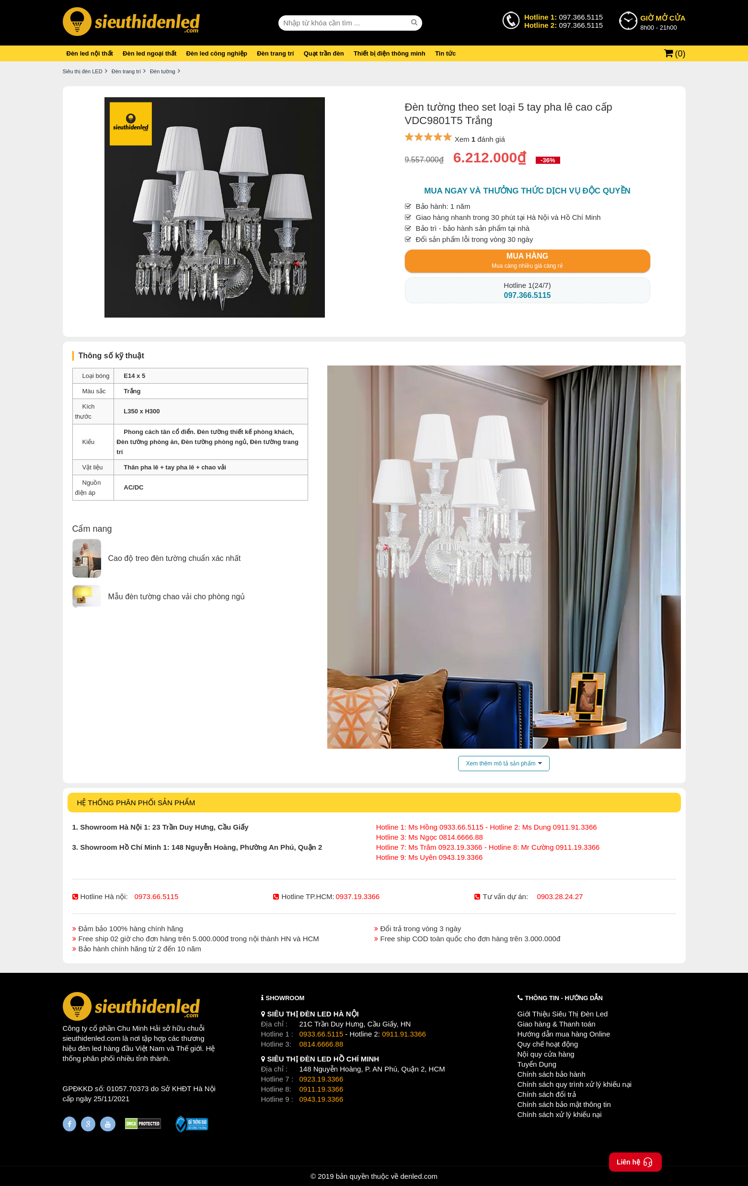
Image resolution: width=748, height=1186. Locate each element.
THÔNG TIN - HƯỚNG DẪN (564, 998)
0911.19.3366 (321, 1089)
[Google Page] (88, 1124)
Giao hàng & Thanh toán (557, 1024)
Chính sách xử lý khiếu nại (560, 1114)
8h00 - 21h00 (662, 22)
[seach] (415, 22)
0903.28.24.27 (560, 896)
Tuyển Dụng (537, 1064)
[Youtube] (107, 1124)
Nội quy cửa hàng (546, 1054)
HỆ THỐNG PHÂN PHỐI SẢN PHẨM (136, 802)
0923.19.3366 (321, 1079)
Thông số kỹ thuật (111, 356)
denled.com (418, 1176)
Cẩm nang (92, 529)
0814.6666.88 (321, 1044)
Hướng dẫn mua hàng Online (564, 1034)
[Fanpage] (69, 1124)
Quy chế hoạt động (548, 1044)
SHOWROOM (285, 998)
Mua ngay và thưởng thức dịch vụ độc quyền (527, 190)
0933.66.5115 (321, 1034)
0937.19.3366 (357, 896)
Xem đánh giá (480, 139)
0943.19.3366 (321, 1099)
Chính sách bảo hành (552, 1074)
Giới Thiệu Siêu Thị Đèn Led (563, 1014)
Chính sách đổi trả (547, 1094)
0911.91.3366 (404, 1034)
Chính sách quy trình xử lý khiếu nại (575, 1084)
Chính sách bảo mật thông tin (564, 1104)
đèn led (90, 1048)
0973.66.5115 (157, 896)
